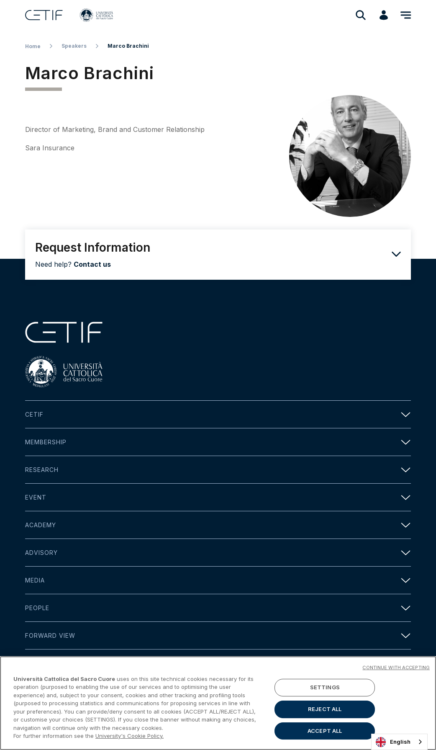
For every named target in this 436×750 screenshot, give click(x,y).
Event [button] (218, 497)
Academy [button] (218, 525)
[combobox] (399, 742)
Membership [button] (218, 442)
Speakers (74, 46)
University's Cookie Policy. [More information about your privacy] (129, 735)
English (393, 742)
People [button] (218, 608)
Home (33, 46)
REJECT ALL (324, 709)
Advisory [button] (218, 552)
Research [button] (218, 469)
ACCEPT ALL (325, 730)
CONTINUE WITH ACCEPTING (396, 667)
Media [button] (218, 580)
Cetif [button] (218, 414)
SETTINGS (325, 687)
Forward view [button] (218, 635)
